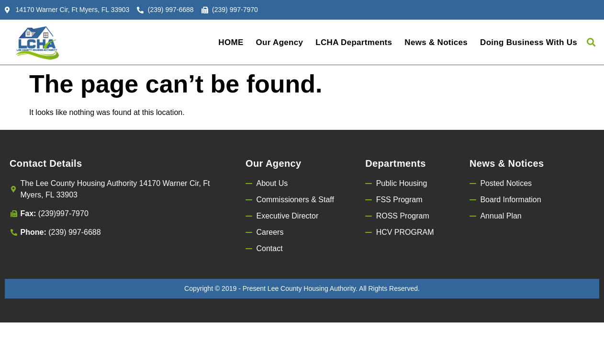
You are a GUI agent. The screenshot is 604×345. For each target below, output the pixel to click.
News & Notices (436, 42)
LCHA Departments (353, 42)
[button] (591, 42)
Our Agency (279, 42)
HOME (230, 42)
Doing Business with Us (528, 42)
